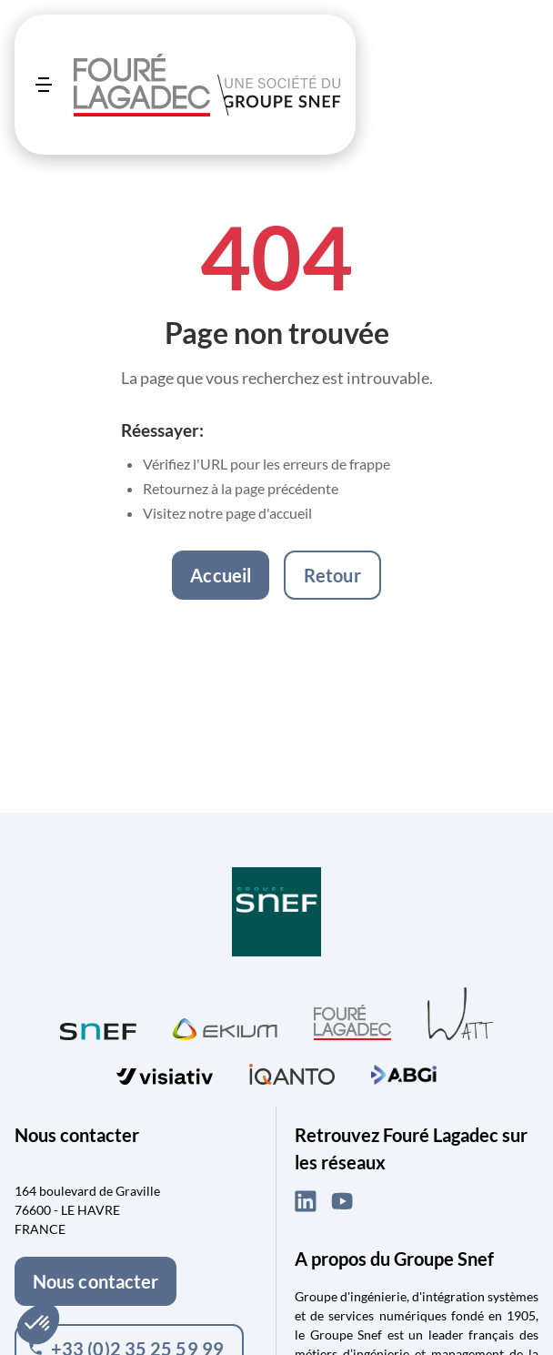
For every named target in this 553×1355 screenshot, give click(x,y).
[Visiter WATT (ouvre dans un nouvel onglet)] (460, 1012)
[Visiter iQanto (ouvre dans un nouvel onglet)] (292, 1071)
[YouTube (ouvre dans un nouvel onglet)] (342, 1201)
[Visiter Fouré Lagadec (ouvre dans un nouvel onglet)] (352, 1022)
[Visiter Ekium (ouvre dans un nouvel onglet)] (225, 1026)
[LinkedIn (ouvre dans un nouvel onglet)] (306, 1201)
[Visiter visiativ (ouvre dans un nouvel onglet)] (164, 1073)
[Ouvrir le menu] (43, 84)
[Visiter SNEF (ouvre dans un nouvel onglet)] (98, 1027)
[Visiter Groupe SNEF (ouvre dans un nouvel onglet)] (276, 913)
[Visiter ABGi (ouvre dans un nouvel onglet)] (404, 1072)
